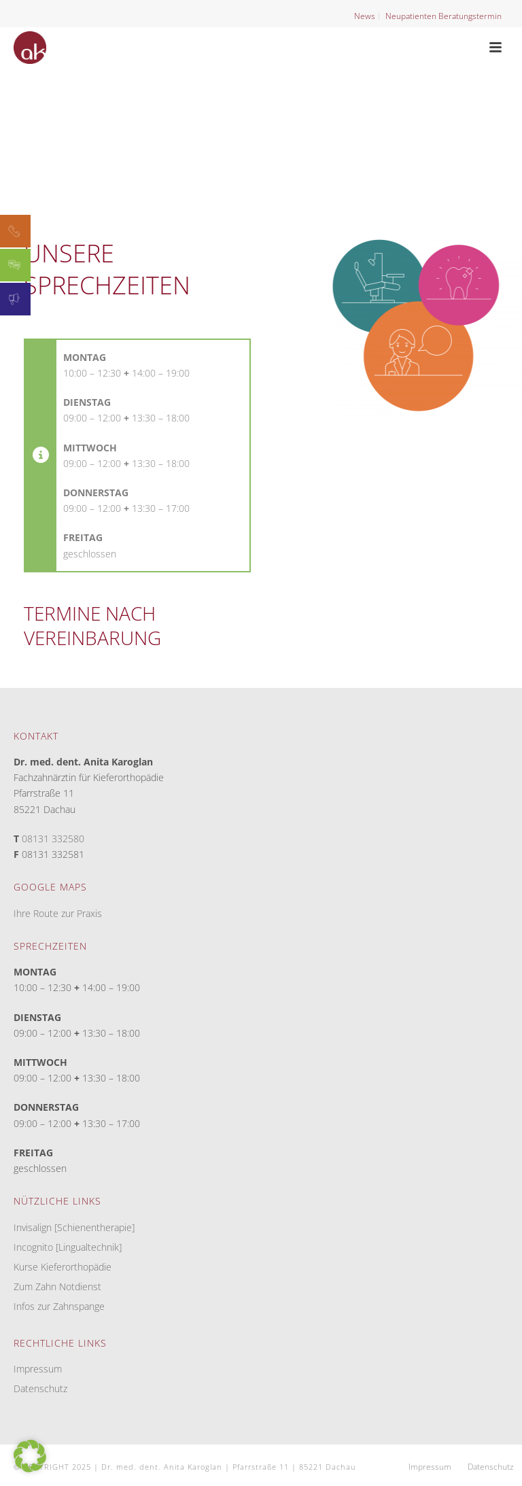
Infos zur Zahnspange (59, 1306)
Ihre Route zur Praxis (58, 913)
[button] (30, 1456)
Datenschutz (40, 1389)
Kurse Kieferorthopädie (62, 1267)
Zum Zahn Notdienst (57, 1287)
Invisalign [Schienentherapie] (74, 1228)
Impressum (38, 1369)
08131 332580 (53, 838)
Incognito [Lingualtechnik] (68, 1247)
